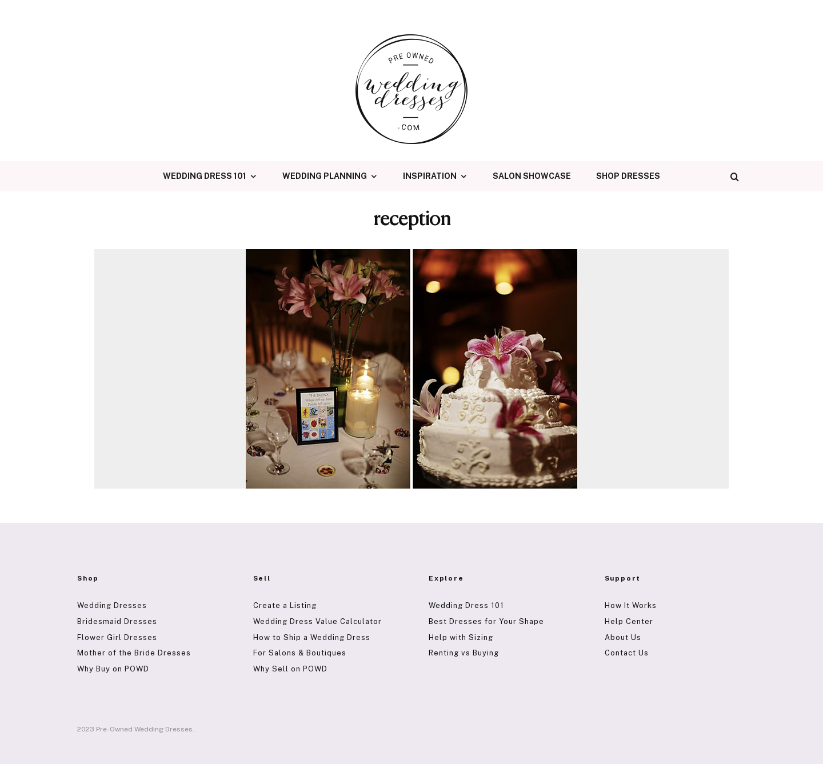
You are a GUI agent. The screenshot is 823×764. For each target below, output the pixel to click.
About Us (623, 637)
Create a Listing (285, 605)
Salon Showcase (532, 176)
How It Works (631, 605)
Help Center (629, 621)
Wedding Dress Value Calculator (317, 621)
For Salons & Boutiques (299, 653)
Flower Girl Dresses (117, 637)
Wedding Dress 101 (204, 176)
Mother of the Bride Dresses (134, 653)
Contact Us (627, 653)
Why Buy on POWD (113, 669)
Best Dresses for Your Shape (486, 621)
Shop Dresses (628, 176)
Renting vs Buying (464, 653)
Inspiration (430, 176)
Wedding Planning (324, 176)
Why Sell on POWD (290, 669)
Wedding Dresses (112, 605)
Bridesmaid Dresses (117, 621)
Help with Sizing (461, 637)
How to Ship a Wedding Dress (311, 637)
